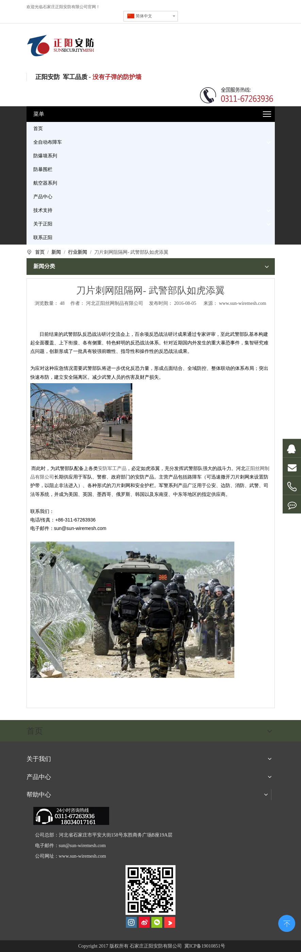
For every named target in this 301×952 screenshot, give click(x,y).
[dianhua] (71, 816)
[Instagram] (131, 922)
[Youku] (169, 922)
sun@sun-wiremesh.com (82, 845)
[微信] (156, 922)
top (287, 922)
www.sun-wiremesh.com (242, 303)
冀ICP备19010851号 (204, 946)
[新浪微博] (144, 922)
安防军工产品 (112, 468)
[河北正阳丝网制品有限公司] (150, 890)
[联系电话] (237, 94)
